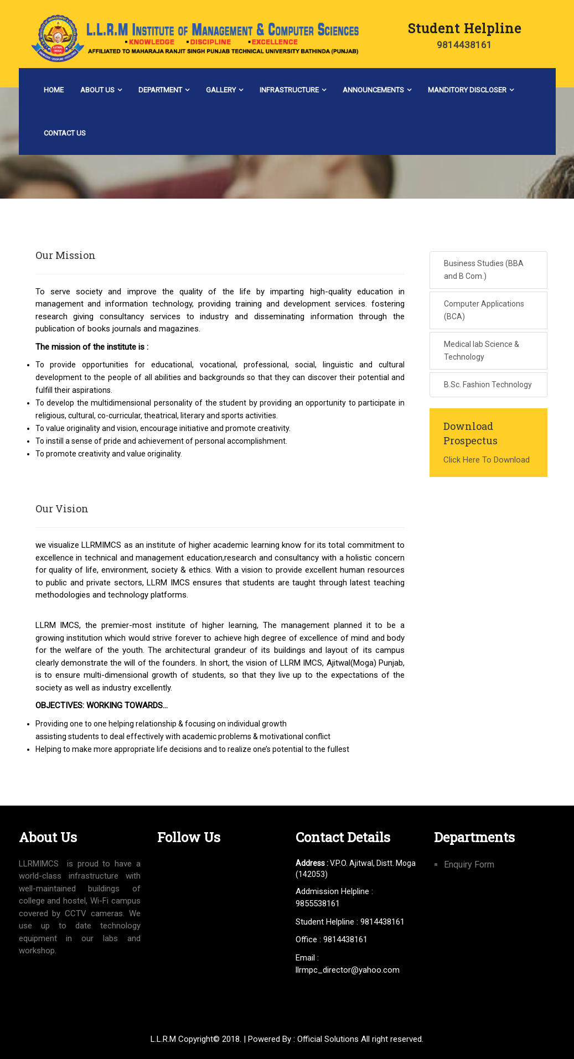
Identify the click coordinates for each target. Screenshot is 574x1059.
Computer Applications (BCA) (484, 310)
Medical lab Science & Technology (481, 350)
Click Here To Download (486, 460)
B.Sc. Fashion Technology (488, 384)
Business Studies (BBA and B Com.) (484, 270)
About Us (97, 90)
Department (160, 90)
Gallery (221, 90)
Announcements (373, 90)
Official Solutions (328, 1039)
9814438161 (464, 44)
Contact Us (65, 133)
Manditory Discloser (467, 90)
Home (54, 90)
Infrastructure (289, 90)
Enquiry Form (469, 864)
